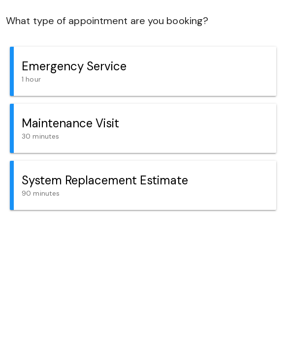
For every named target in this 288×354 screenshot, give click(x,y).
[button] (143, 71)
